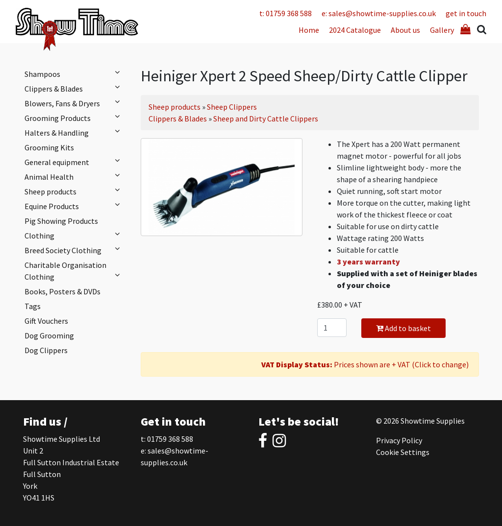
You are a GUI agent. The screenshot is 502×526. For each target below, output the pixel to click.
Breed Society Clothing (75, 249)
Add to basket (403, 328)
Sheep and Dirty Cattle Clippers (265, 118)
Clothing (75, 235)
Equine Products (75, 205)
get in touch (466, 13)
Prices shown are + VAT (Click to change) (365, 364)
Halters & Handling (75, 132)
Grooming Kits (49, 147)
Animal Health (75, 176)
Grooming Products (75, 117)
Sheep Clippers (232, 107)
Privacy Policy (399, 440)
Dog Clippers (46, 350)
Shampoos (75, 73)
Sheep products (75, 191)
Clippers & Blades (75, 88)
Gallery (442, 30)
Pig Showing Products (61, 221)
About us (405, 30)
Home (309, 30)
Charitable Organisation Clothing (75, 271)
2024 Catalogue (355, 30)
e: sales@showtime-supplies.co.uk (379, 13)
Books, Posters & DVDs (62, 291)
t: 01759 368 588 (285, 13)
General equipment (75, 161)
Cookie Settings (402, 452)
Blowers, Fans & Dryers (75, 102)
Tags (33, 306)
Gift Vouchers (46, 321)
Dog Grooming (49, 335)
